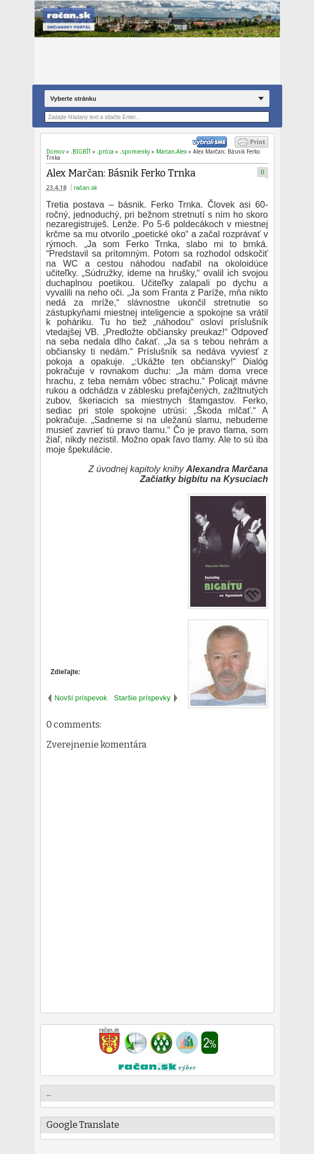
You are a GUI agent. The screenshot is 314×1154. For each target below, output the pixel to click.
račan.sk (86, 187)
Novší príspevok (81, 698)
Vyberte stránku (73, 98)
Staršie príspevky (142, 698)
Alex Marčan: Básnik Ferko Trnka (121, 173)
